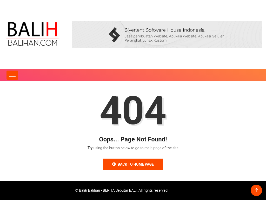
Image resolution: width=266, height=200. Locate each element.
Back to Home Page (133, 164)
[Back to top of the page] (256, 190)
